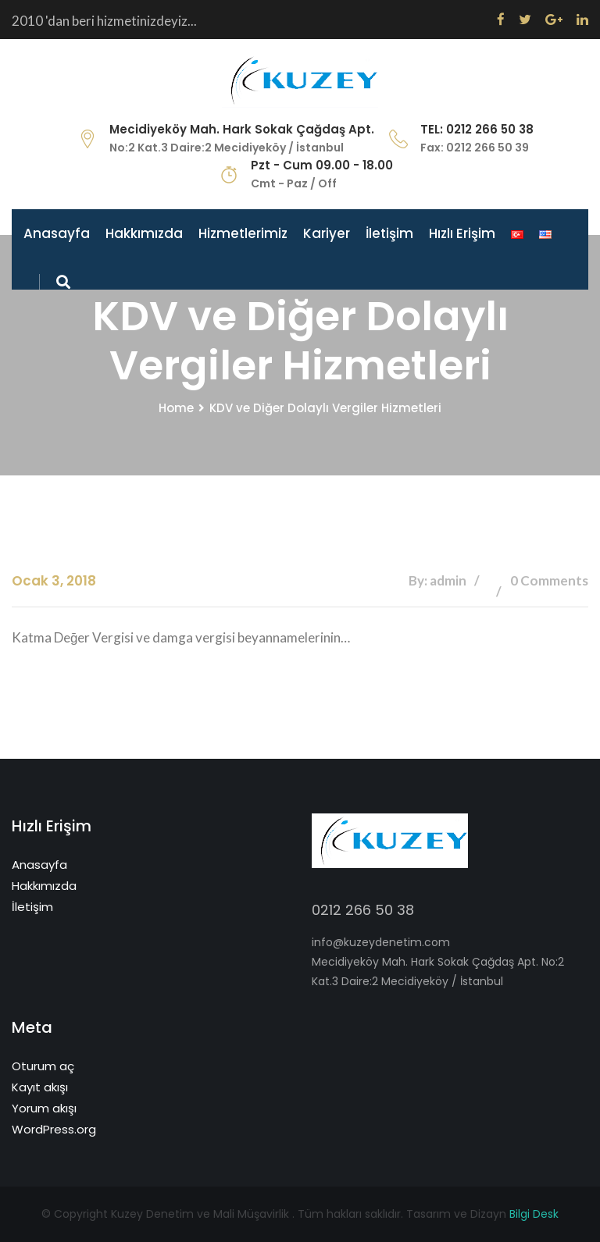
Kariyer (326, 233)
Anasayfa (56, 233)
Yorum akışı (44, 1108)
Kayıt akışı (40, 1087)
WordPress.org (54, 1129)
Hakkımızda (144, 233)
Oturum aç (43, 1066)
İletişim (389, 233)
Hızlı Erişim (462, 233)
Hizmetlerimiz (243, 233)
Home (176, 408)
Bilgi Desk (534, 1214)
